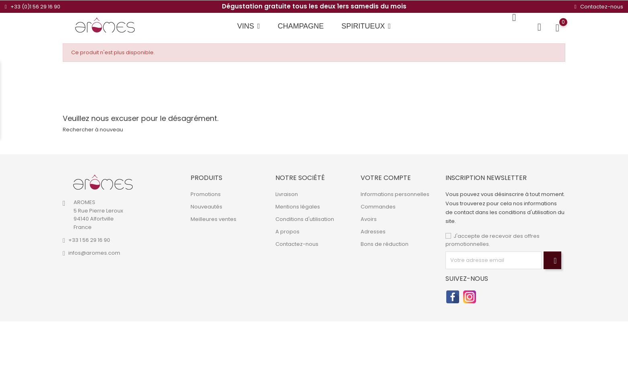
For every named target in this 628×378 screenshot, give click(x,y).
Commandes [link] (378, 206)
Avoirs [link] (369, 219)
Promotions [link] (206, 194)
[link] (103, 182)
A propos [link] (287, 231)
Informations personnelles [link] (395, 194)
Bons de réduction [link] (384, 244)
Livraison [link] (286, 194)
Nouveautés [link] (206, 206)
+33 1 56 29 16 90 (89, 240)
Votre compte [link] (386, 177)
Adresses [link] (373, 231)
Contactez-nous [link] (296, 244)
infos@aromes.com (94, 253)
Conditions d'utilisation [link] (304, 219)
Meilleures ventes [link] (213, 219)
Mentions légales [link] (297, 206)
